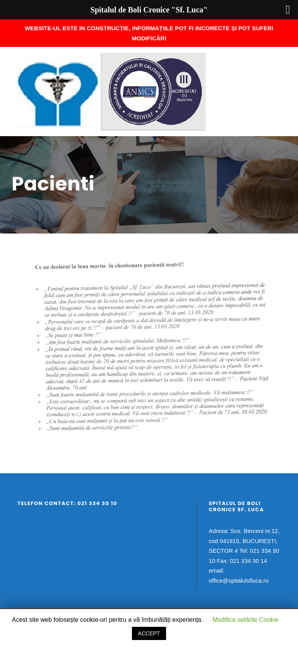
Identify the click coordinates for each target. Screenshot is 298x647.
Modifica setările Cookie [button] (246, 619)
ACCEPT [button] (149, 633)
